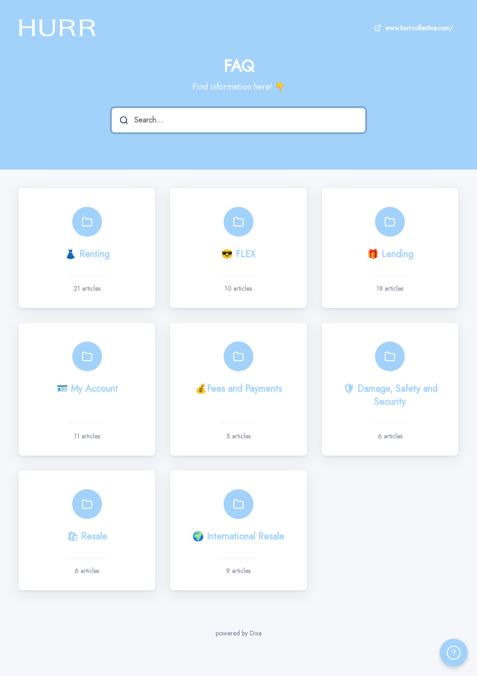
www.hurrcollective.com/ (412, 28)
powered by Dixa (239, 633)
